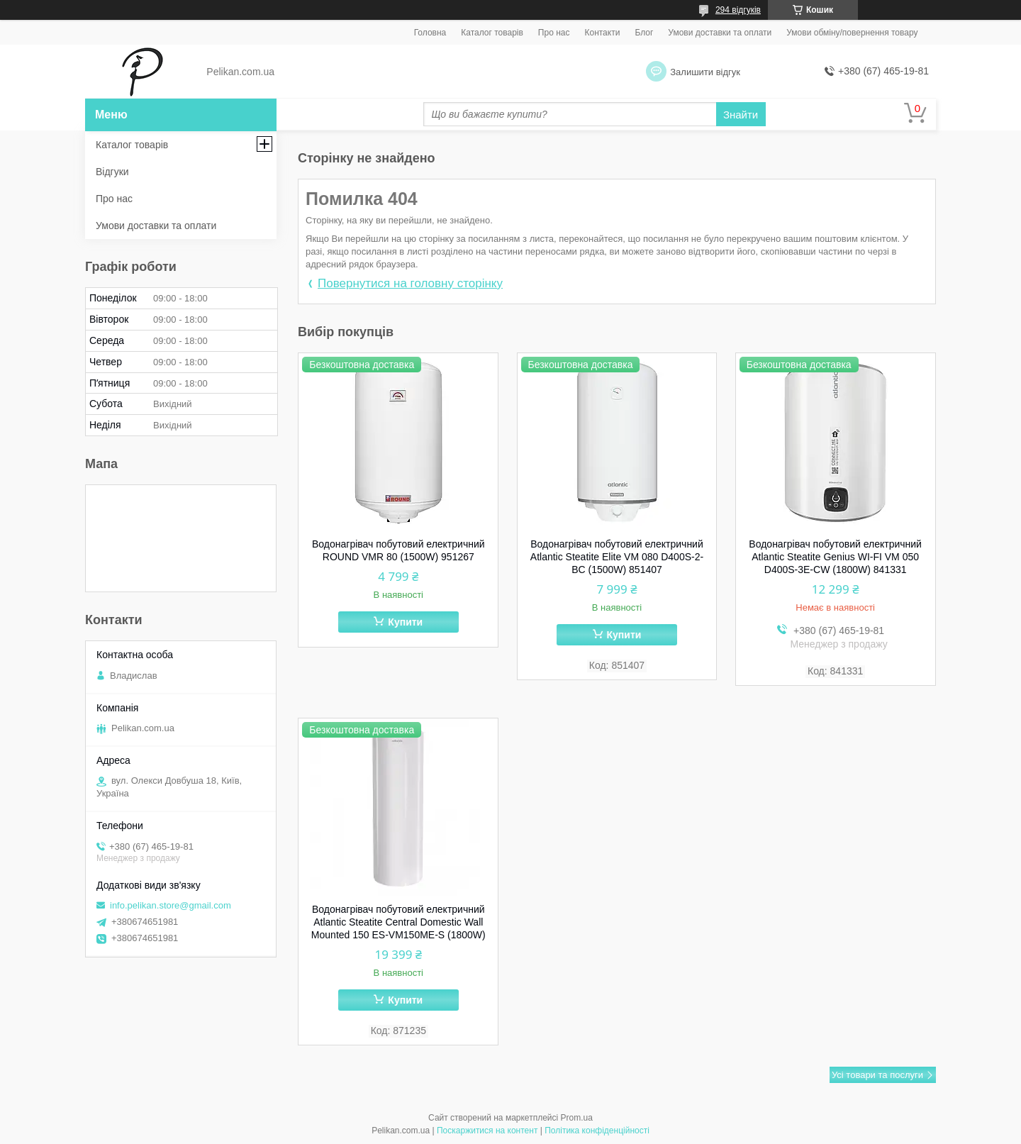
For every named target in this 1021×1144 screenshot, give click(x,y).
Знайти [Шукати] (740, 115)
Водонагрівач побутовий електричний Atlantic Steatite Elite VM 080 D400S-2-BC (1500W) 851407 (616, 556)
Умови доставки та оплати (719, 33)
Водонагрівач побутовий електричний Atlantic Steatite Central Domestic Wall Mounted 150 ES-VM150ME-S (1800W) (398, 922)
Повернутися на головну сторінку (410, 283)
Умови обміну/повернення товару (851, 33)
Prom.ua (577, 1118)
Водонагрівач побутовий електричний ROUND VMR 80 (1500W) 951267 (398, 550)
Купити (405, 622)
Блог (644, 33)
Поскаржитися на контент (487, 1130)
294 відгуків (738, 10)
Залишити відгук (705, 72)
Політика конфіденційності (597, 1130)
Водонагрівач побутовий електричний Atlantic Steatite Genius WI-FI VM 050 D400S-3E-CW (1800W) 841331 (835, 556)
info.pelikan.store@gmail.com (170, 905)
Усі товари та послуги (877, 1075)
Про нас (554, 33)
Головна (430, 33)
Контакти (602, 33)
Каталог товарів (492, 33)
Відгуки (112, 171)
